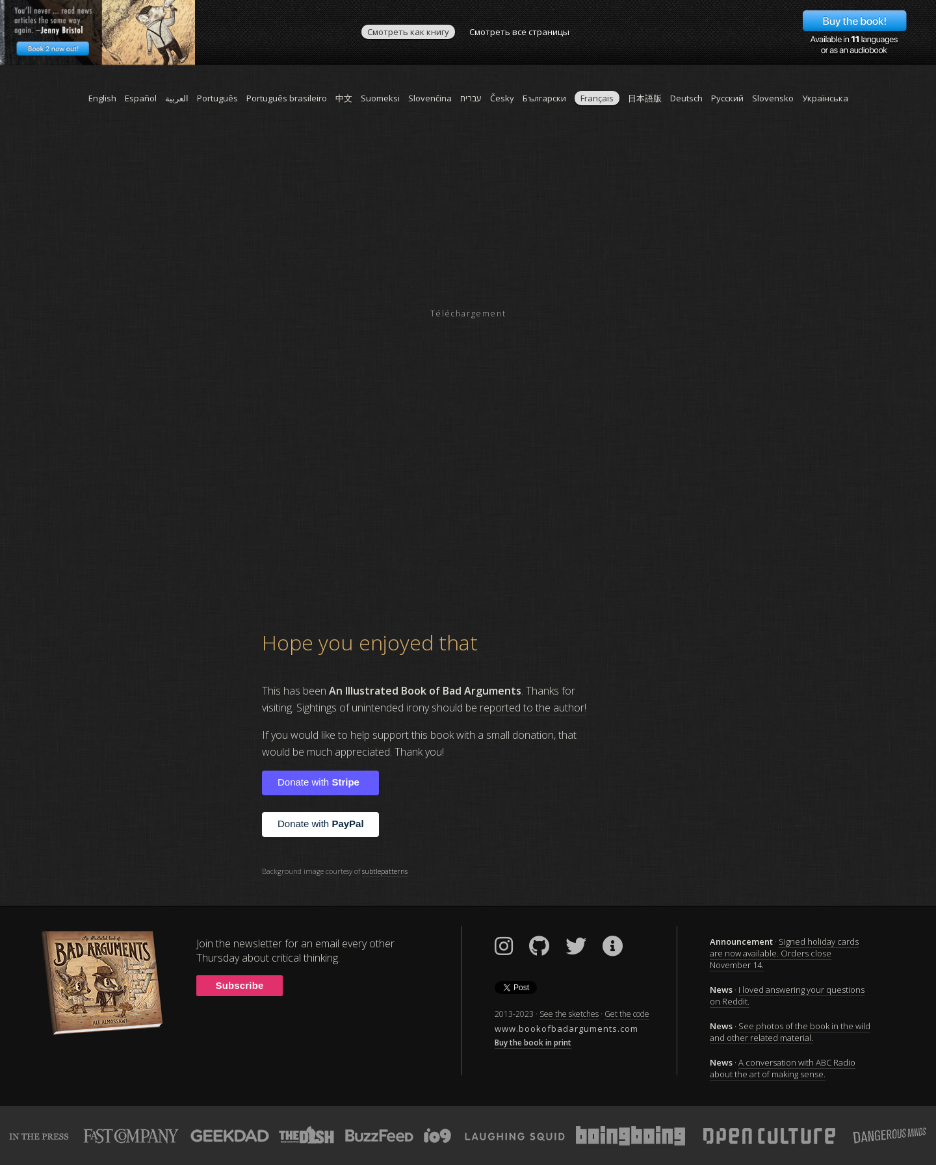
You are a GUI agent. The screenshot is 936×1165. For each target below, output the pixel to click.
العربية (176, 98)
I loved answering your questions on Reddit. (787, 995)
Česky (502, 98)
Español (141, 98)
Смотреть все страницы (519, 32)
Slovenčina (430, 98)
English (102, 98)
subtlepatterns (385, 871)
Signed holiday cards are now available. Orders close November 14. (784, 953)
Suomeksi (380, 98)
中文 (343, 98)
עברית (471, 98)
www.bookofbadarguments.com (566, 1028)
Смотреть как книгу (408, 32)
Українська (825, 98)
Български (544, 98)
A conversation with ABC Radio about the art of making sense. (782, 1068)
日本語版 (645, 98)
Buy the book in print (533, 1042)
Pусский (727, 98)
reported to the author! (533, 707)
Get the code (626, 1013)
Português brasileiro (286, 98)
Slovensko (773, 98)
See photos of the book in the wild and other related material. (790, 1031)
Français (597, 98)
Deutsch (686, 98)
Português (217, 98)
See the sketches (569, 1013)
